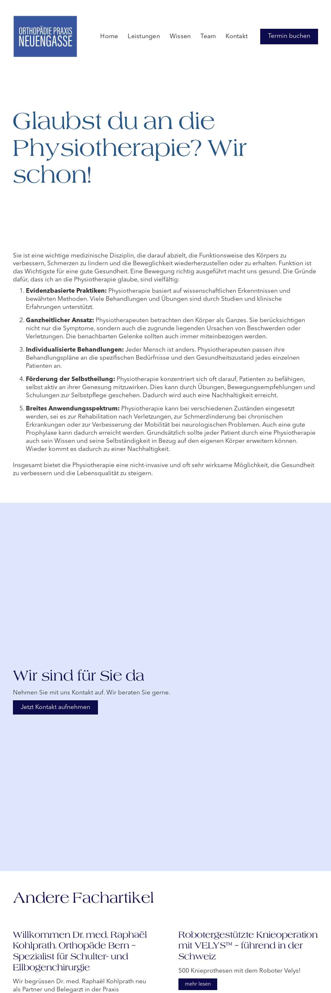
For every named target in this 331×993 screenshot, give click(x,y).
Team (208, 36)
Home (109, 36)
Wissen (180, 36)
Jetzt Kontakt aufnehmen (55, 707)
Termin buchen (289, 36)
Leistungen (144, 36)
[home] (45, 37)
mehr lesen (198, 984)
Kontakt (237, 36)
